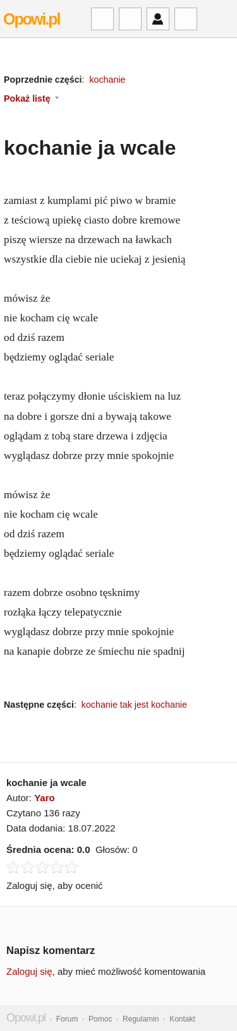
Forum (67, 1019)
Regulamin (141, 1019)
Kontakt (182, 1019)
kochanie (107, 79)
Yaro (44, 797)
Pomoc (100, 1019)
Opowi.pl (31, 19)
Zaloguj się (29, 971)
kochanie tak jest (115, 705)
